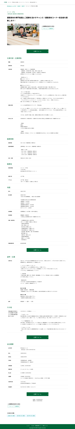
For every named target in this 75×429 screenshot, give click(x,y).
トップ (28, 425)
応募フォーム (37, 51)
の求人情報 (11, 415)
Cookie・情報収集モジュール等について (39, 425)
